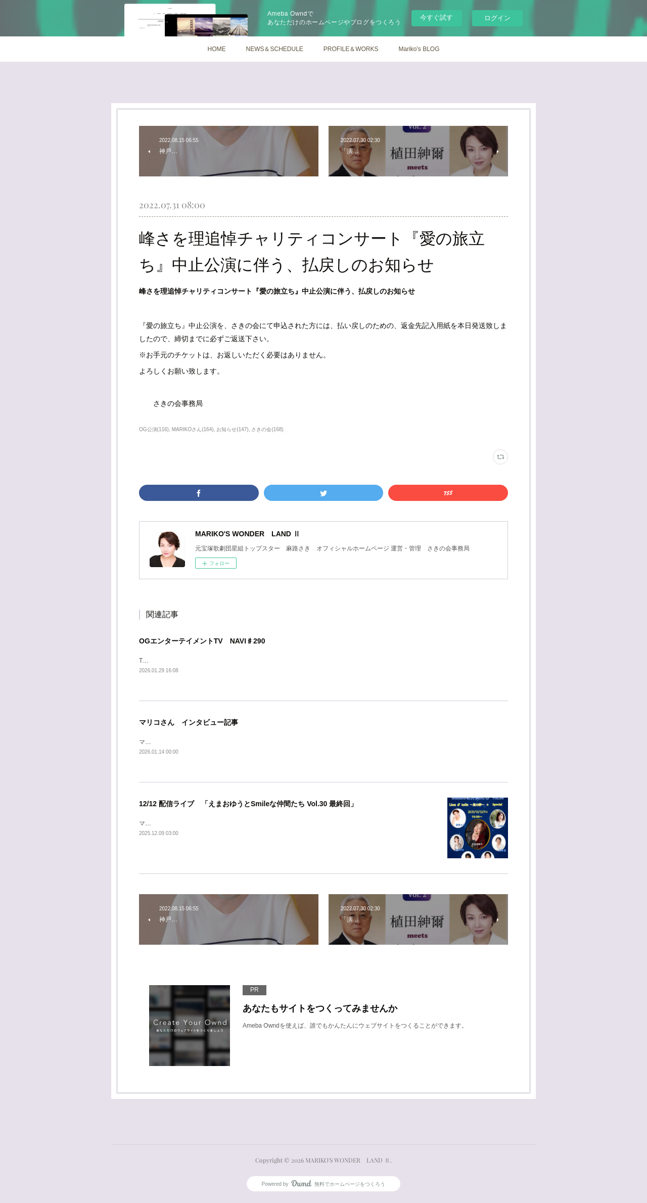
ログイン (497, 18)
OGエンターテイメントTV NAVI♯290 (202, 641)
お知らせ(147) (232, 429)
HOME (216, 49)
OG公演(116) (154, 429)
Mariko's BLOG (419, 49)
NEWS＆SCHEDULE (274, 49)
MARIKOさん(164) (193, 429)
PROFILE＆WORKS (351, 49)
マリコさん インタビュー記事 (188, 723)
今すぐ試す (436, 17)
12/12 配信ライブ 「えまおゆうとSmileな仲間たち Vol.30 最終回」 (248, 805)
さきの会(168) (267, 429)
